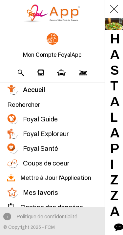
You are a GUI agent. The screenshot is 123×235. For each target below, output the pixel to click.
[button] (52, 46)
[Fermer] (114, 9)
